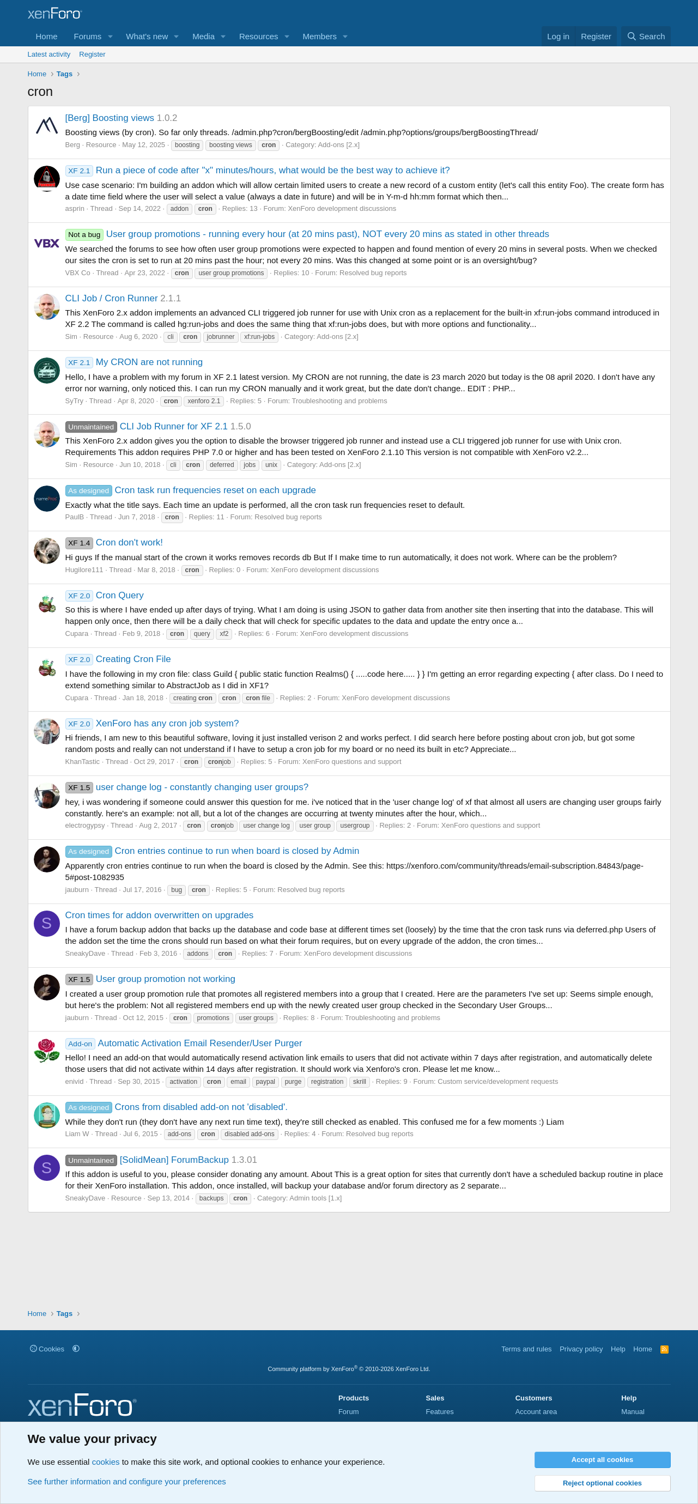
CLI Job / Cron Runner (111, 298)
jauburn (77, 890)
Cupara (77, 633)
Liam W (77, 1134)
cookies (106, 1461)
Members (319, 36)
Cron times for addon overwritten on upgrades (159, 915)
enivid (74, 1081)
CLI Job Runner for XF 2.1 (146, 426)
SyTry (74, 401)
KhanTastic (82, 761)
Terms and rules (526, 1349)
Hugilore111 (84, 570)
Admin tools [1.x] (315, 1198)
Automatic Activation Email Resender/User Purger (183, 1043)
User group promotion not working (150, 979)
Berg (72, 145)
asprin (74, 208)
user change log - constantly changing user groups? (187, 787)
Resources (258, 36)
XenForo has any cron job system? (152, 723)
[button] (110, 36)
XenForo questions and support (351, 761)
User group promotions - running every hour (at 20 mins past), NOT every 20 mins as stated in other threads (307, 234)
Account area (536, 1412)
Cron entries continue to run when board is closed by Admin (212, 851)
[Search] (646, 36)
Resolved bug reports (373, 273)
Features (439, 1412)
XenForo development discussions (342, 208)
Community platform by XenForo (349, 1369)
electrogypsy (85, 825)
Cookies (47, 1349)
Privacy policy (581, 1349)
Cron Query (104, 595)
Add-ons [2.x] (339, 145)
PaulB (74, 517)
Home (47, 36)
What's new (147, 36)
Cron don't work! (114, 542)
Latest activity (49, 54)
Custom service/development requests (498, 1081)
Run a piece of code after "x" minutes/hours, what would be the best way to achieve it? (257, 170)
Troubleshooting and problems (339, 401)
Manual (633, 1412)
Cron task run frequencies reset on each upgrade (191, 490)
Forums (88, 36)
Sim (71, 336)
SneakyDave (85, 953)
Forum (348, 1412)
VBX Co (77, 273)
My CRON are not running (134, 362)
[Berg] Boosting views (109, 118)
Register (92, 54)
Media (203, 36)
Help (618, 1349)
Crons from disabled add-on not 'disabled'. (176, 1107)
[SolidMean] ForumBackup (147, 1160)
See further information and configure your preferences (127, 1481)
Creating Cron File (118, 659)
